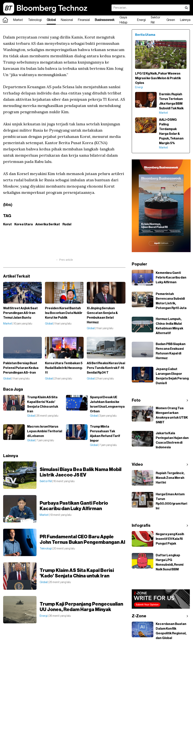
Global (51, 20)
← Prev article (64, 259)
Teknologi (35, 20)
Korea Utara (23, 224)
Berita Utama (145, 34)
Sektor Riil (155, 20)
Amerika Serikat (47, 224)
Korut (7, 224)
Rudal (66, 224)
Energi (141, 20)
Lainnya (185, 20)
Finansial (84, 20)
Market (18, 20)
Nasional (67, 20)
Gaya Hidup (123, 20)
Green (170, 20)
